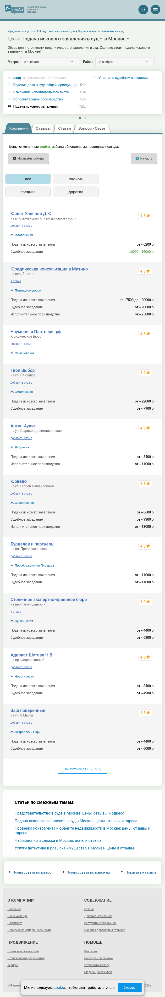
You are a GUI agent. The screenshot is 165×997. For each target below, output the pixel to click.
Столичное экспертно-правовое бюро (49, 599)
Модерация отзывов (98, 972)
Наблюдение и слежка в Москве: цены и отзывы (58, 840)
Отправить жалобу (97, 965)
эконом (75, 179)
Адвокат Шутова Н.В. (32, 654)
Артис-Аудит (23, 425)
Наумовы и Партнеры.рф (36, 331)
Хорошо (130, 987)
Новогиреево (24, 676)
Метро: (13, 62)
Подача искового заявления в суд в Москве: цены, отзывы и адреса (76, 821)
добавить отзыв (21, 225)
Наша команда (17, 916)
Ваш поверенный (28, 710)
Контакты (91, 951)
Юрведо (19, 481)
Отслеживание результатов (25, 958)
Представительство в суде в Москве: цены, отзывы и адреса (69, 813)
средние (28, 192)
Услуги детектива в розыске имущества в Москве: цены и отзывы (74, 848)
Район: (88, 62)
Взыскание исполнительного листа (41, 92)
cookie (59, 987)
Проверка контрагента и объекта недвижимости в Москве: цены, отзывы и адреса (82, 830)
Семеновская (24, 353)
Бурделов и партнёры (33, 543)
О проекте (14, 909)
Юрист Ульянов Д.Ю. (32, 213)
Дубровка (22, 447)
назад (39, 78)
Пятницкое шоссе (28, 290)
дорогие (76, 192)
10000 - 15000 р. (141, 251)
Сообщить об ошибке (98, 958)
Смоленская (24, 235)
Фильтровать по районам (86, 872)
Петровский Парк (27, 732)
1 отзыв (16, 281)
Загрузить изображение (100, 923)
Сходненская (24, 503)
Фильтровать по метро (30, 872)
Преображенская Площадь (34, 565)
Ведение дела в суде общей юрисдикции (45, 85)
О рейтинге (14, 923)
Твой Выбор (23, 370)
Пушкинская (24, 621)
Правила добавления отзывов (104, 930)
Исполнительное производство (38, 99)
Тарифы (12, 965)
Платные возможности (23, 951)
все (28, 179)
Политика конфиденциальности (29, 930)
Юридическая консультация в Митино (49, 268)
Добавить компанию (98, 916)
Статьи (89, 909)
